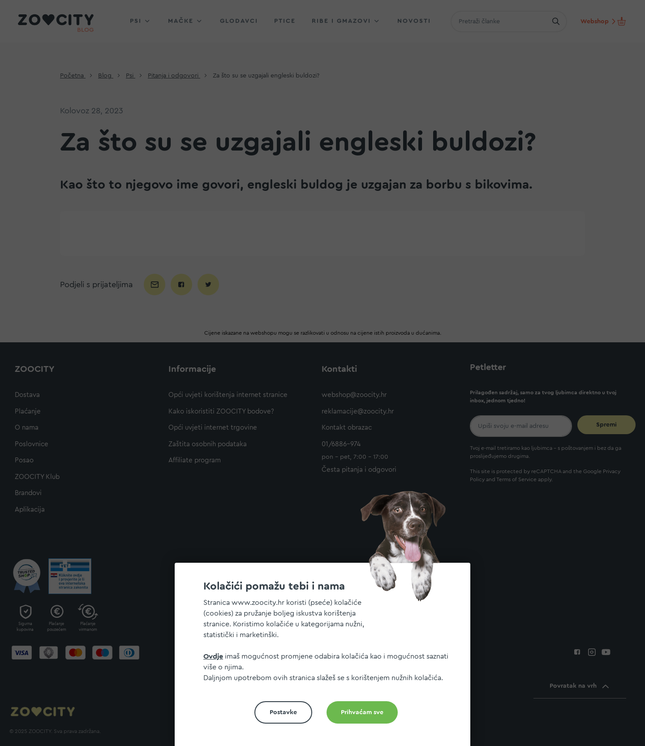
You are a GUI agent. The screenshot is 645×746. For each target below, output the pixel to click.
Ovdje (213, 656)
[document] (326, 658)
